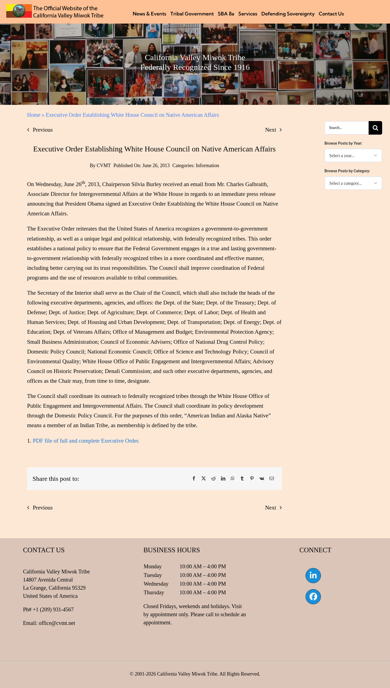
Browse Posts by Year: (343, 143)
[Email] (272, 478)
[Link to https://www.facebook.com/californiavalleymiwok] (313, 596)
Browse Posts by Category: (347, 171)
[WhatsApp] (232, 478)
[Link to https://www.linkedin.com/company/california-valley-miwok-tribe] (313, 575)
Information (207, 165)
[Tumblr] (242, 478)
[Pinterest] (252, 478)
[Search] (375, 128)
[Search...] (346, 128)
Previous (43, 129)
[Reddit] (213, 478)
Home (33, 115)
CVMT (104, 165)
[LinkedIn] (223, 478)
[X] (204, 478)
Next (270, 129)
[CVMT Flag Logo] (55, 7)
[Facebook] (194, 478)
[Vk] (262, 478)
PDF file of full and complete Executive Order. (86, 440)
